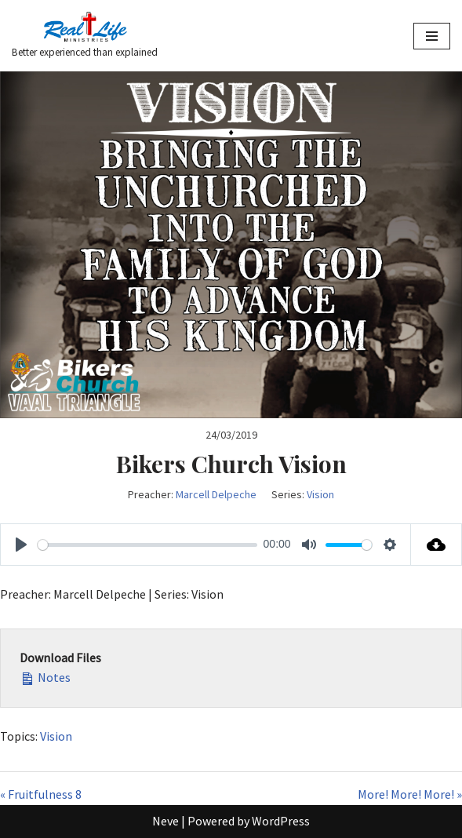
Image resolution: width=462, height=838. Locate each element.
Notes (45, 676)
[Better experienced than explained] (85, 35)
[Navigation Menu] (431, 36)
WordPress (281, 821)
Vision (320, 494)
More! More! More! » (410, 794)
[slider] (147, 544)
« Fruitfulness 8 (41, 794)
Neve (165, 821)
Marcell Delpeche (216, 494)
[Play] (21, 544)
